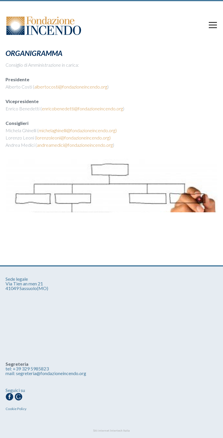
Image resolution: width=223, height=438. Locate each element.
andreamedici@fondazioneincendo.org (75, 145)
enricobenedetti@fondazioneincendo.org (82, 108)
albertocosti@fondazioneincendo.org (70, 86)
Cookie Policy (16, 409)
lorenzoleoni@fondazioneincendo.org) (73, 137)
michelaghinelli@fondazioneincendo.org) (78, 130)
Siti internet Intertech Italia (111, 430)
